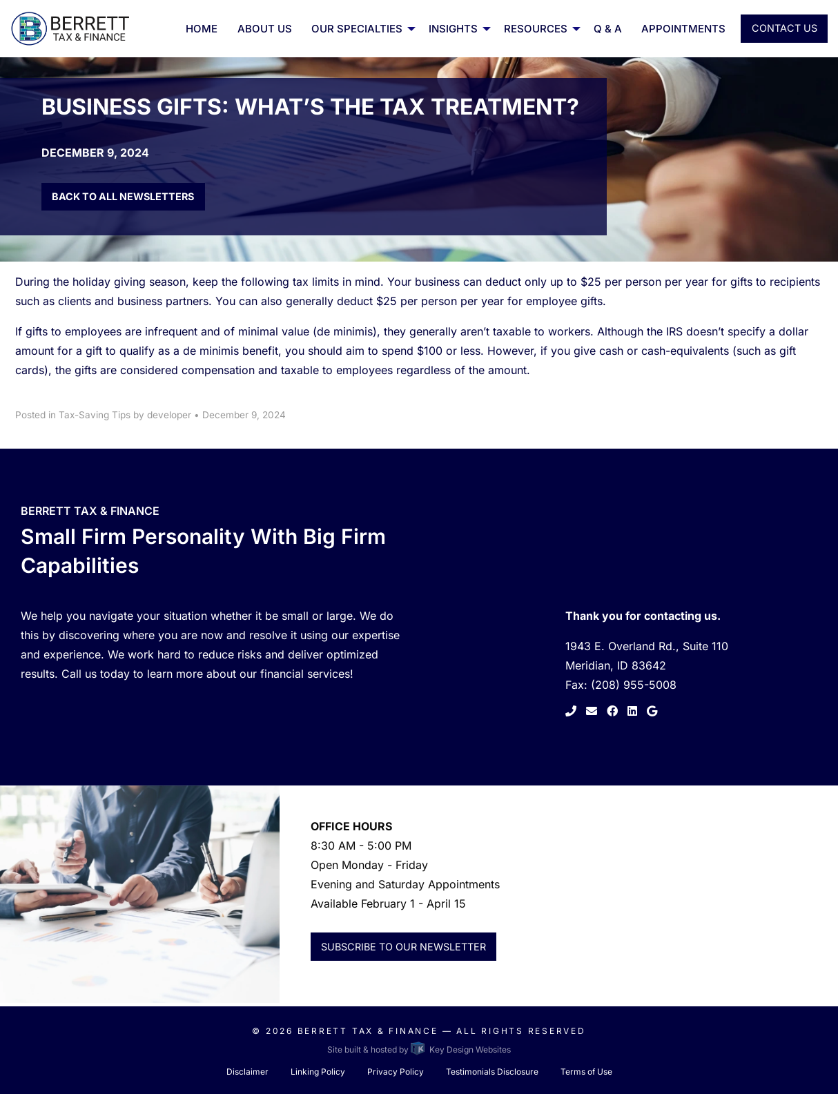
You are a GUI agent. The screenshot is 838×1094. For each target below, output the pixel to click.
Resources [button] (535, 28)
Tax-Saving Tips (94, 414)
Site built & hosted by (418, 1049)
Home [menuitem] (201, 28)
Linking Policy (318, 1071)
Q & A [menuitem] (608, 28)
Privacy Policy (395, 1071)
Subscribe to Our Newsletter (403, 947)
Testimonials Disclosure (492, 1071)
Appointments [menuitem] (683, 28)
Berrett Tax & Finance (368, 1031)
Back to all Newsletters (123, 196)
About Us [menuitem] (264, 28)
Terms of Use (586, 1071)
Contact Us (784, 28)
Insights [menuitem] (453, 28)
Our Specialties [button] (356, 28)
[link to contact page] (590, 711)
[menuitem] (360, 28)
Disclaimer (247, 1071)
